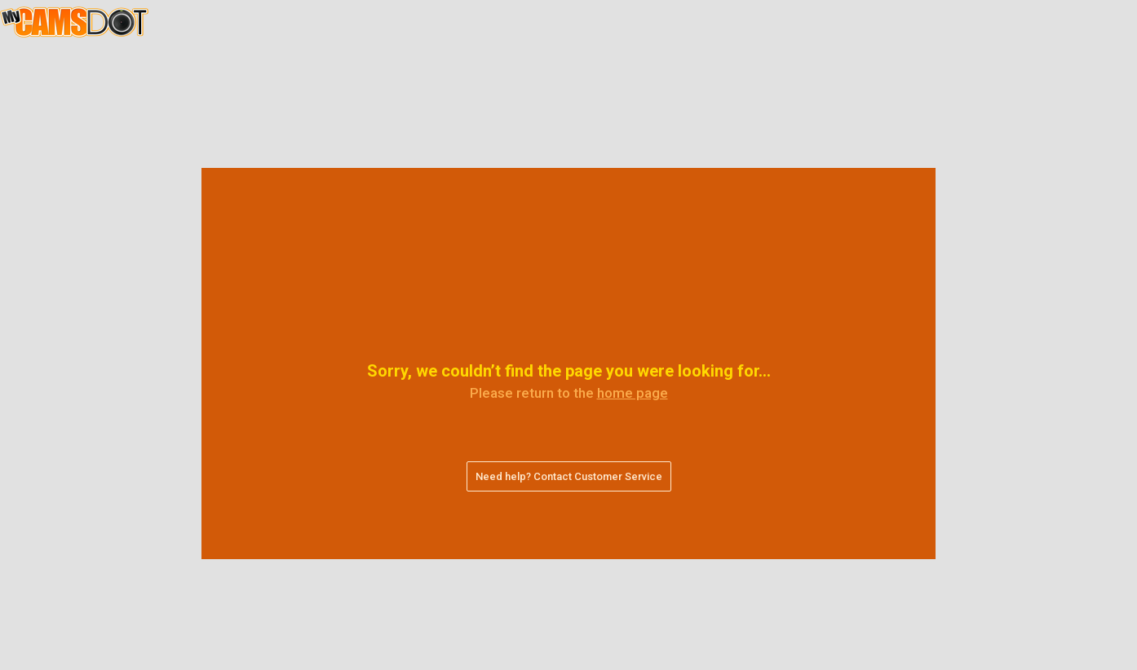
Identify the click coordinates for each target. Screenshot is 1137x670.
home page (632, 393)
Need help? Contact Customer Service (569, 476)
